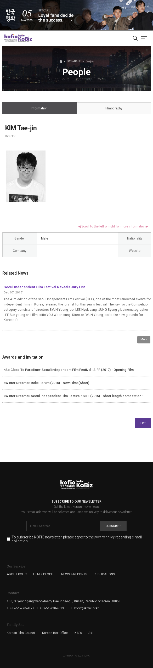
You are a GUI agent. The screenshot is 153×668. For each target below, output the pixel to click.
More (143, 339)
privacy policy (104, 537)
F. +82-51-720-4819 (50, 608)
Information (39, 108)
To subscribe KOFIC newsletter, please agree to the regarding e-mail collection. (77, 539)
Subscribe (113, 526)
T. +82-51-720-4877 (20, 608)
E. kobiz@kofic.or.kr (85, 608)
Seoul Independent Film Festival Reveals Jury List (44, 287)
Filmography (113, 108)
